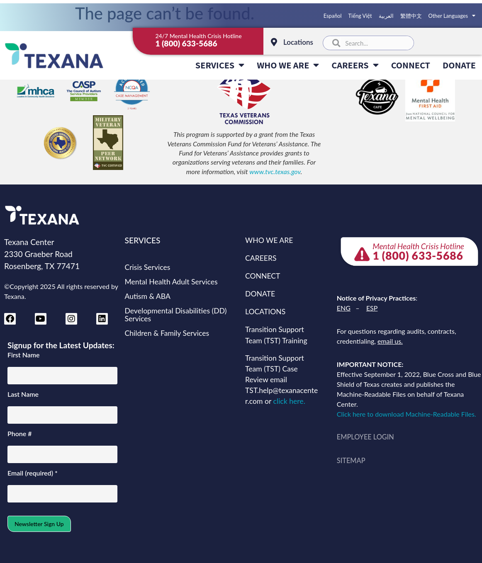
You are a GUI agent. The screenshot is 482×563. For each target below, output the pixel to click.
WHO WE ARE (288, 65)
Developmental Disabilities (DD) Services (176, 314)
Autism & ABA (147, 296)
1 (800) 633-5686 (186, 43)
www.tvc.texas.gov (274, 171)
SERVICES (219, 65)
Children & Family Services (167, 333)
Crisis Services (147, 267)
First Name (23, 355)
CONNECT (410, 65)
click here (288, 401)
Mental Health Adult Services (171, 281)
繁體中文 (411, 15)
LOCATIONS (265, 311)
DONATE (459, 65)
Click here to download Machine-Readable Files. (408, 414)
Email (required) (32, 473)
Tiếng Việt (360, 15)
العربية (386, 15)
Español (333, 15)
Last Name (23, 394)
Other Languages (451, 16)
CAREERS (354, 65)
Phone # (19, 433)
